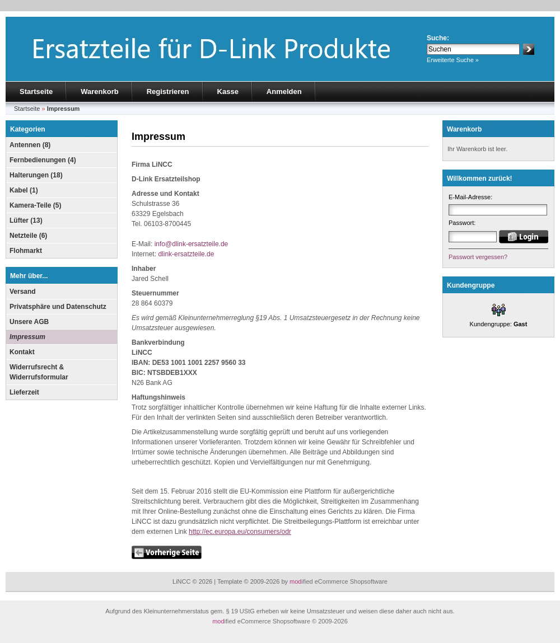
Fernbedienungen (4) (43, 160)
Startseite (36, 91)
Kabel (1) (24, 190)
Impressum (27, 337)
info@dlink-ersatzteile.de (191, 244)
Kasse (228, 91)
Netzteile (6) (28, 236)
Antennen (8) (30, 145)
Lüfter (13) (26, 220)
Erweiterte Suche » (453, 60)
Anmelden (284, 91)
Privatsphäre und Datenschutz (58, 307)
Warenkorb (99, 91)
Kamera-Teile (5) (35, 205)
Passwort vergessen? (478, 257)
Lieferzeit (24, 392)
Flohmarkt (26, 251)
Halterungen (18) (36, 175)
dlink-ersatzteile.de (186, 254)
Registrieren (168, 91)
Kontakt (22, 352)
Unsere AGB (29, 322)
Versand (23, 291)
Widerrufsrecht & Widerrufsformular (39, 372)
